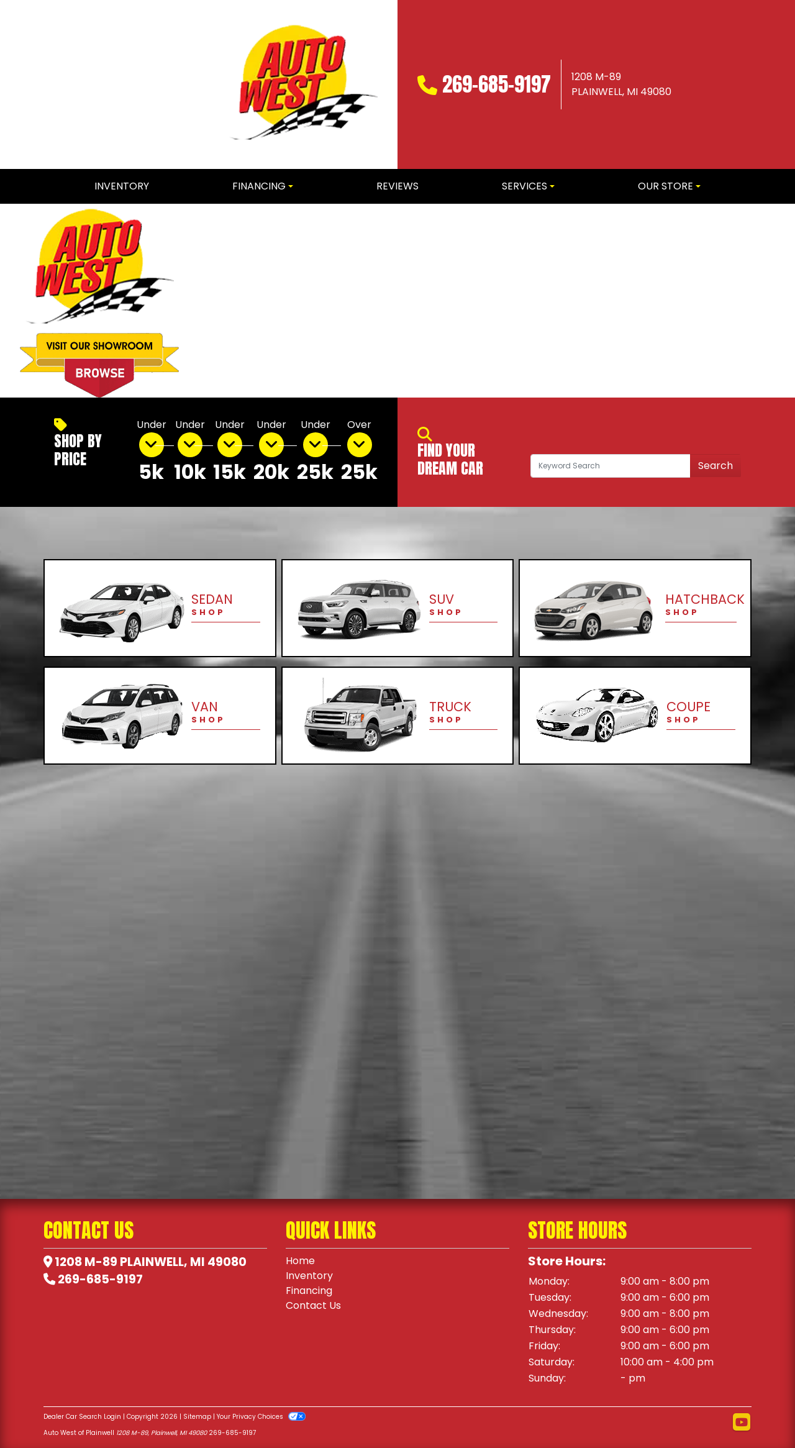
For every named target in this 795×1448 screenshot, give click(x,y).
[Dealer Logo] (303, 84)
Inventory (309, 1275)
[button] (209, 300)
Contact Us (313, 1305)
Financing (309, 1290)
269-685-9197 (496, 84)
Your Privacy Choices (261, 1416)
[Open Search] (610, 466)
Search (715, 465)
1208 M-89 (86, 1262)
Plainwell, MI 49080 (183, 1262)
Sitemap (197, 1416)
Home (300, 1261)
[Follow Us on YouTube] (741, 1422)
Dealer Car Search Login (82, 1416)
